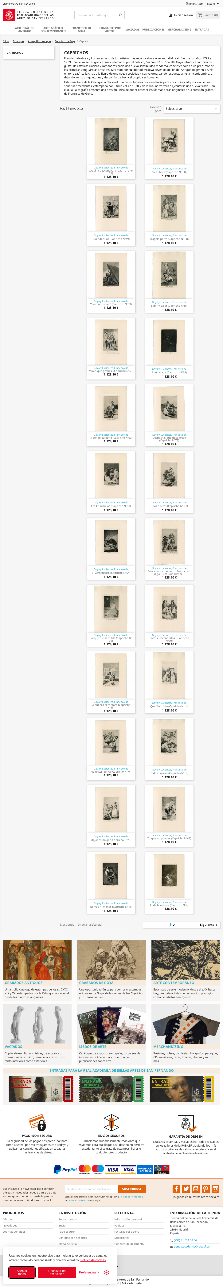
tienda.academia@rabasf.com (193, 1246)
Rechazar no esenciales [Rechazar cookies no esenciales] (57, 1272)
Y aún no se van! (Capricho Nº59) (111, 304)
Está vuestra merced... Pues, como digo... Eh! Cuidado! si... (169, 572)
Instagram (216, 1189)
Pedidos (119, 1225)
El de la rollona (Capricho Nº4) (169, 905)
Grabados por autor (110, 29)
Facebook (177, 1189)
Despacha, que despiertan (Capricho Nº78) (169, 439)
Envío (62, 1225)
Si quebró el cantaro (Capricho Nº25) (111, 706)
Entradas (201, 29)
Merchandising (179, 29)
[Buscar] (99, 15)
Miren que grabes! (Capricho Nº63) (111, 371)
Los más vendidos (14, 1231)
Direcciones (121, 1237)
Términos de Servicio (78, 1200)
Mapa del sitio (68, 1244)
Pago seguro (67, 1231)
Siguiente (209, 925)
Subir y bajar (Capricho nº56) (169, 305)
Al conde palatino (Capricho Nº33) (111, 437)
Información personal (128, 1219)
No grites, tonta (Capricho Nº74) (111, 771)
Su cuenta (124, 1212)
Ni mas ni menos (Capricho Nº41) (111, 906)
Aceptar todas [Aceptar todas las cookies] (22, 1272)
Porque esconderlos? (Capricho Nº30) (169, 639)
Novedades (10, 1225)
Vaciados (132, 29)
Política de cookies (93, 1260)
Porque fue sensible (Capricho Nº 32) (111, 639)
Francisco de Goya (82, 29)
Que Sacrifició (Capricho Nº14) (169, 706)
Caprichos (15, 53)
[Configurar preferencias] (89, 1272)
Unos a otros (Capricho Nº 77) (169, 506)
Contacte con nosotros (73, 1237)
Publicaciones (153, 29)
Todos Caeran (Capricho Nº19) (169, 773)
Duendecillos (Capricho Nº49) (111, 239)
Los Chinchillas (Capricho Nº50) (111, 506)
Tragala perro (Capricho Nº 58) (169, 239)
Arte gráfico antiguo (24, 29)
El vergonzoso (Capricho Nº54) (111, 573)
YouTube (196, 1189)
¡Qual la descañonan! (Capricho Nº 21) (111, 172)
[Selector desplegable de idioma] (213, 4)
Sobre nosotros (68, 1219)
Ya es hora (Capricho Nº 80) (169, 172)
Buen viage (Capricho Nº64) (169, 372)
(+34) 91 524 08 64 (185, 1240)
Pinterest (206, 1189)
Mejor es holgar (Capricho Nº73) (111, 840)
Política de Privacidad (130, 1196)
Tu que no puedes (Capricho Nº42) (169, 838)
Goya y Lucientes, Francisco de (111, 167)
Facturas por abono (126, 1231)
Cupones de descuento (129, 1244)
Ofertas (7, 1219)
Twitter (186, 1189)
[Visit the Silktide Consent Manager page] (106, 1272)
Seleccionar (192, 108)
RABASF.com (194, 3)
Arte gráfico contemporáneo (53, 29)
